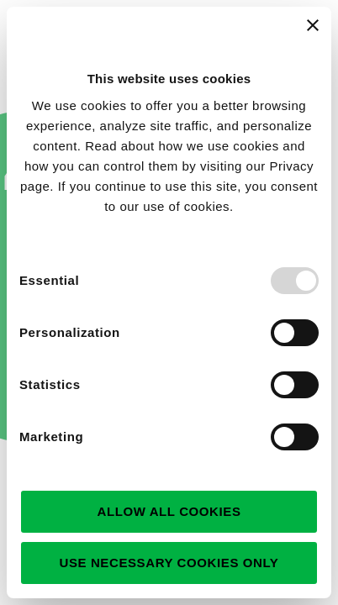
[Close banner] (313, 25)
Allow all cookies (168, 511)
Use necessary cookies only (169, 562)
